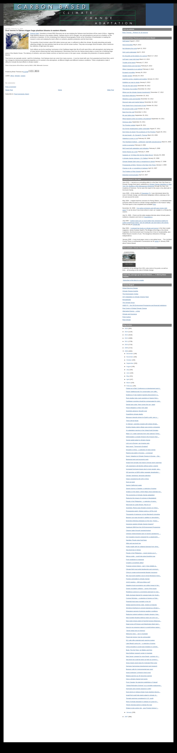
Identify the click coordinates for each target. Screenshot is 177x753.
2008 (126, 351)
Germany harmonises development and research (141, 666)
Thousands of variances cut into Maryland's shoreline (143, 514)
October (129, 360)
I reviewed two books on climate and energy (144, 228)
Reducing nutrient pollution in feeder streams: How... (142, 614)
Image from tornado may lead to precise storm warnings (144, 462)
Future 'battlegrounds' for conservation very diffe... (142, 391)
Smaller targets (127, 76)
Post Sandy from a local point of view (134, 105)
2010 (126, 344)
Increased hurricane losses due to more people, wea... (143, 469)
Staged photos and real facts (131, 66)
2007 (126, 716)
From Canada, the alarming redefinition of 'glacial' (142, 682)
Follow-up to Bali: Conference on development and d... (143, 388)
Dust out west (130, 482)
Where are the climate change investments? (136, 92)
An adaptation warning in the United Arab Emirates (142, 430)
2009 (126, 348)
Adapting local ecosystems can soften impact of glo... (143, 585)
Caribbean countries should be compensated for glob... (143, 401)
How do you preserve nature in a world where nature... (143, 627)
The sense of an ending (129, 89)
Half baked (125, 41)
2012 (126, 338)
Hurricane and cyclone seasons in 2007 (138, 689)
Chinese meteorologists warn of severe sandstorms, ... (143, 533)
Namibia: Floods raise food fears (136, 540)
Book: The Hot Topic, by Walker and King (139, 650)
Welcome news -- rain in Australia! (137, 634)
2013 (126, 335)
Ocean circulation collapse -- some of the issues (141, 588)
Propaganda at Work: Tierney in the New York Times (139, 165)
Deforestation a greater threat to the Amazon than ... (142, 437)
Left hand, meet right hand (130, 59)
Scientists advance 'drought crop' (136, 411)
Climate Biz (136, 224)
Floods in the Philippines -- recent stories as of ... (141, 553)
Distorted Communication (130, 175)
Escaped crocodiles (128, 72)
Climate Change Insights (130, 291)
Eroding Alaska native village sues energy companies (143, 427)
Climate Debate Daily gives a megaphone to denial (138, 161)
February (129, 386)
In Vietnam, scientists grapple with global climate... (142, 424)
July (127, 370)
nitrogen (17, 76)
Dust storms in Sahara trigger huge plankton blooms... (143, 692)
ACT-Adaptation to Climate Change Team (135, 297)
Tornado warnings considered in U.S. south (140, 698)
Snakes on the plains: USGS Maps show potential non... (144, 492)
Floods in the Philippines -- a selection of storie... (141, 501)
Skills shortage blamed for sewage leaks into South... (143, 595)
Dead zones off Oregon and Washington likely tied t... (143, 624)
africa (12, 76)
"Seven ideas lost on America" (135, 630)
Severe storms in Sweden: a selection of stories (141, 488)
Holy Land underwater (129, 52)
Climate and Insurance (129, 314)
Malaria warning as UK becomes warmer (139, 676)
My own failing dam (128, 115)
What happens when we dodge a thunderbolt (136, 119)
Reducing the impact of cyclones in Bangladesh (141, 498)
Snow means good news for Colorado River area (141, 663)
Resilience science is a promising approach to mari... (143, 592)
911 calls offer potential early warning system (140, 640)
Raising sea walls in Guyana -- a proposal (139, 453)
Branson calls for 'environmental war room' (139, 669)
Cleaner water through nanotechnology (138, 530)
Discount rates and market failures (133, 102)
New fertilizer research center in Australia (139, 653)
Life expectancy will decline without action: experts (142, 466)
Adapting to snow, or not (130, 138)
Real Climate (126, 320)
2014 (126, 332)
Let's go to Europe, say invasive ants (137, 443)
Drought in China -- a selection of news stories (140, 450)
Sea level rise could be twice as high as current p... (142, 659)
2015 (126, 328)
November (129, 357)
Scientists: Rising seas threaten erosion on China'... (142, 508)
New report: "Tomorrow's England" (137, 446)
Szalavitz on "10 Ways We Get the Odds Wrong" (137, 155)
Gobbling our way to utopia (131, 82)
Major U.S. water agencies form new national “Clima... (143, 433)
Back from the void (128, 112)
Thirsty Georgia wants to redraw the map (139, 705)
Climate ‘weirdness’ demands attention (138, 475)
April (128, 379)
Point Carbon (126, 317)
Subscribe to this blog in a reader (133, 280)
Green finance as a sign (130, 152)
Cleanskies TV (145, 193)
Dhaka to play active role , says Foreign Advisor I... (142, 708)
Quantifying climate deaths (134, 414)
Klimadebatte (126, 300)
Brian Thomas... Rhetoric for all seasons (135, 32)
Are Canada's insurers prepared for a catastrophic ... (142, 537)
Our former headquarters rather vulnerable (135, 128)
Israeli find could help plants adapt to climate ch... (141, 695)
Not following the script (129, 48)
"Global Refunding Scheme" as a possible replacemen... (144, 685)
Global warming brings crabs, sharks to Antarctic (141, 605)
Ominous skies (127, 122)
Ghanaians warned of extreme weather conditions (142, 611)
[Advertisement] (132, 728)
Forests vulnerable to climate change (138, 579)
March (128, 382)
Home (60, 90)
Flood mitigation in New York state (137, 408)
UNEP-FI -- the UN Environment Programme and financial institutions (144, 305)
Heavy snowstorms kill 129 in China (137, 479)
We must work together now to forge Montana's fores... (143, 576)
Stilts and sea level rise (133, 543)
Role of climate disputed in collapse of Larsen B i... (142, 701)
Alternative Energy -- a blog (131, 311)
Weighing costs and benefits (131, 99)
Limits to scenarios (128, 145)
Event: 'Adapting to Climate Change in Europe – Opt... (143, 456)
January (129, 712)
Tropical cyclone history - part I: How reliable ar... (141, 566)
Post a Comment (10, 87)
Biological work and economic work (137, 459)
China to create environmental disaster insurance (141, 572)
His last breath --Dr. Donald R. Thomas (134, 135)
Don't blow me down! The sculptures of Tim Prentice (139, 132)
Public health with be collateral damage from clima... (142, 546)
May (128, 376)
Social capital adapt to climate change (138, 440)
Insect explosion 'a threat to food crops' (138, 672)
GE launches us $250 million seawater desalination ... (143, 472)
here (154, 204)
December (129, 353)
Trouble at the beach (129, 62)
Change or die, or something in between (135, 168)
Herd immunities (127, 45)
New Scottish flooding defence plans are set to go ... (142, 617)
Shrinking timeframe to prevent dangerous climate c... (143, 608)
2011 (126, 341)
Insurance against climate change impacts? (140, 524)
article (157, 241)
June (128, 373)
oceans (23, 76)
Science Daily (34, 33)
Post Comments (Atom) (21, 94)
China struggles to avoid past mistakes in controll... (142, 647)
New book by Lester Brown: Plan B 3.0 (138, 504)
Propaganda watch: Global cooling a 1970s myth (141, 511)
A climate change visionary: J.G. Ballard (135, 158)
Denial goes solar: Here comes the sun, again (140, 404)
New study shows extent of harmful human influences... (143, 621)
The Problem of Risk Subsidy (131, 171)
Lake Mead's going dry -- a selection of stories (140, 643)
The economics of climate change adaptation (140, 495)
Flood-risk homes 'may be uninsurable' (138, 637)
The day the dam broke (129, 85)
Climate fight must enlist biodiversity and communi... (142, 569)
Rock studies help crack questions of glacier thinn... (142, 398)
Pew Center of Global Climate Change (134, 308)
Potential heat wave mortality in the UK (138, 601)
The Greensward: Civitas (130, 294)
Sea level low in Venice (133, 550)
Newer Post (9, 90)
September (130, 363)
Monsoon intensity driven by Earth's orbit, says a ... (142, 417)
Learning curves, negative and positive (134, 79)
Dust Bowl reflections (129, 95)
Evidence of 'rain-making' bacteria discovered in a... (142, 395)
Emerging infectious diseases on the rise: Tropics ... (142, 521)
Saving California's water (134, 485)
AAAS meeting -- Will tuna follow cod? (138, 582)
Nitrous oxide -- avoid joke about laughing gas (140, 556)
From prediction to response (135, 559)
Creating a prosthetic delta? (135, 563)
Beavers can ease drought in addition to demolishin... (143, 517)
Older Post (110, 90)
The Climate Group (128, 302)
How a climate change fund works (137, 679)
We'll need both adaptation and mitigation (135, 148)
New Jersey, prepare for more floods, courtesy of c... (142, 656)
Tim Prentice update (128, 125)
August (128, 366)
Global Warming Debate (130, 288)
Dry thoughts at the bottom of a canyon (134, 56)
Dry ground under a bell (129, 109)
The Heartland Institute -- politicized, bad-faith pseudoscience (141, 142)
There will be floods (132, 420)
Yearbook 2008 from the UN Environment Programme (143, 527)
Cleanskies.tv (148, 217)
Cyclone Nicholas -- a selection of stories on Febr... (142, 598)
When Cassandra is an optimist (132, 69)
